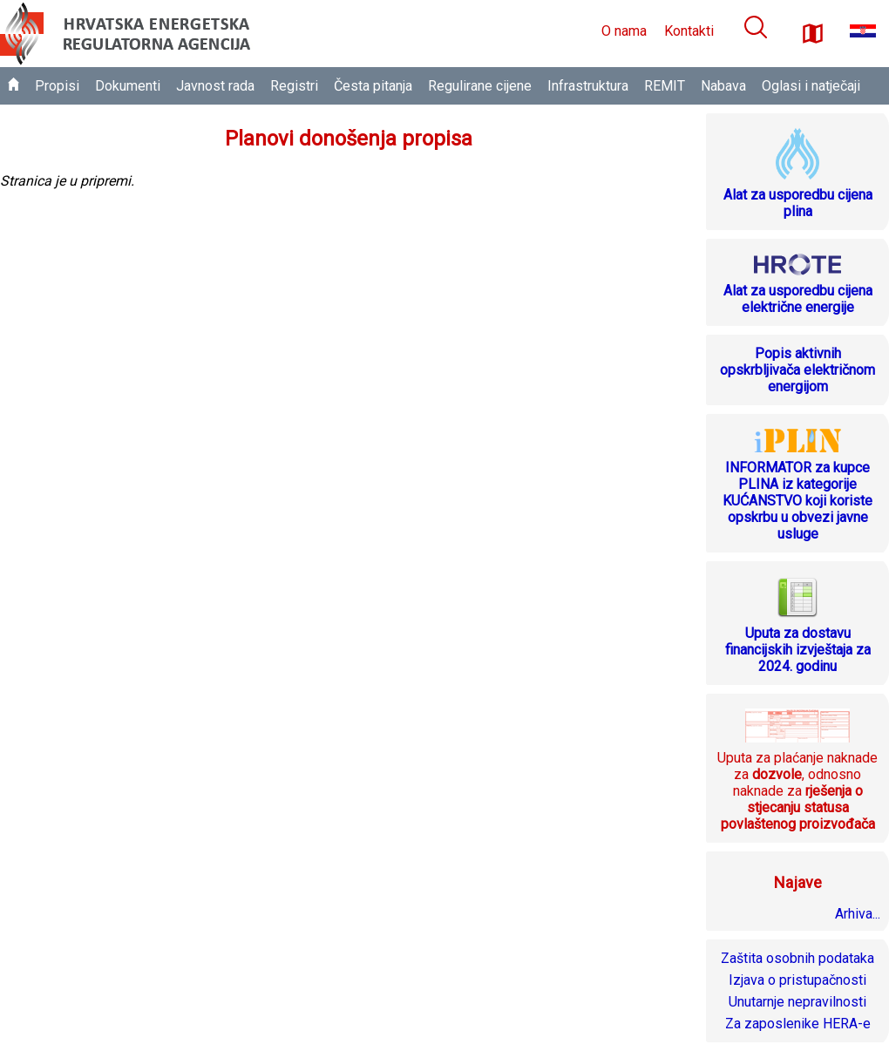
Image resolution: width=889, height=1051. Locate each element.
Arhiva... (857, 913)
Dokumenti (127, 86)
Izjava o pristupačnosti (797, 980)
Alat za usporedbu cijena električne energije (797, 298)
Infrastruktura (587, 86)
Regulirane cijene (480, 86)
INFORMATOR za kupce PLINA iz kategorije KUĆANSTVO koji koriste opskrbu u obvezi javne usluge (797, 500)
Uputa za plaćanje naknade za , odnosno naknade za (797, 790)
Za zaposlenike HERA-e (798, 1023)
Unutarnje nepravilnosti (797, 1001)
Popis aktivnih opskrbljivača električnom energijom (797, 370)
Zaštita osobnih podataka (797, 958)
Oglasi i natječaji (811, 86)
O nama (624, 31)
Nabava (723, 86)
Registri (294, 86)
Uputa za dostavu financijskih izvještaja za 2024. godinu (798, 650)
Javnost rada (215, 86)
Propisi (57, 86)
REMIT (664, 86)
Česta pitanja (373, 86)
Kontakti (689, 31)
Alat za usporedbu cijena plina (797, 203)
